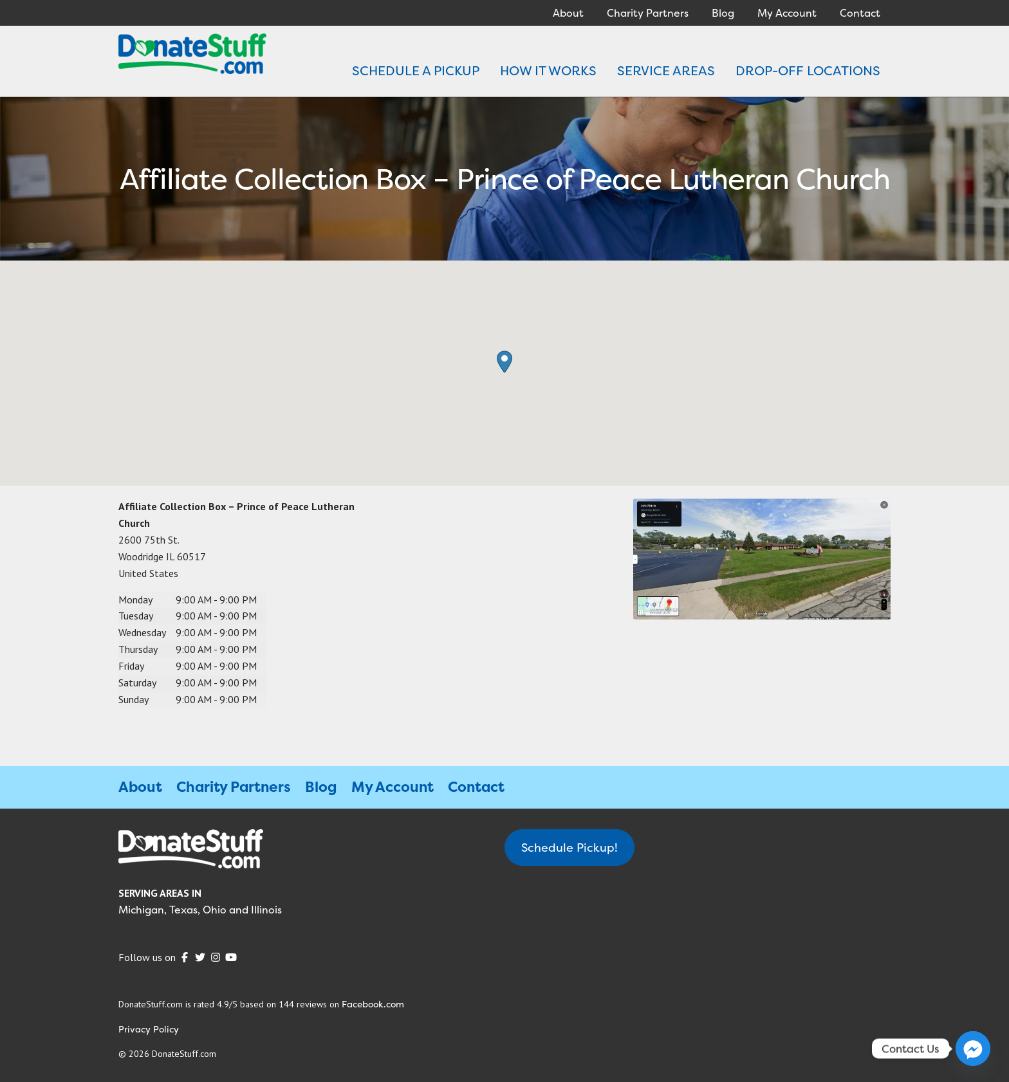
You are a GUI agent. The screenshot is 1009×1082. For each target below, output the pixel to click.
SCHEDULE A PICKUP (415, 70)
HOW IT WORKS (548, 70)
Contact (860, 13)
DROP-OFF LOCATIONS (808, 70)
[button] (504, 362)
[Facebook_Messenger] (973, 1048)
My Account (787, 13)
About (568, 13)
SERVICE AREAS (666, 70)
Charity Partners (648, 13)
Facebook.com (373, 1004)
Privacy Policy (148, 1029)
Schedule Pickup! (569, 847)
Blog (723, 13)
